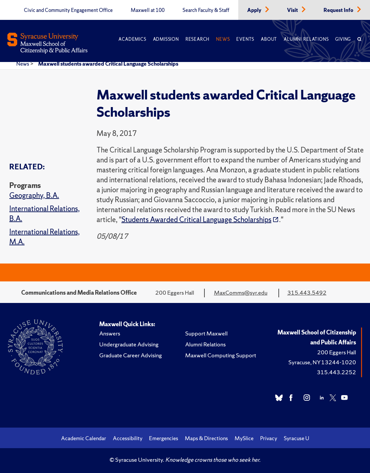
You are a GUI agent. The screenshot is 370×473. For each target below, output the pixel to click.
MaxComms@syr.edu (240, 292)
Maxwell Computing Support (220, 355)
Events (245, 39)
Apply (254, 10)
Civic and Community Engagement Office (68, 10)
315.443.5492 (307, 292)
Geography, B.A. (34, 195)
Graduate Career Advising (130, 355)
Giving (343, 39)
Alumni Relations (306, 39)
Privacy (268, 438)
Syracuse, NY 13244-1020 (322, 362)
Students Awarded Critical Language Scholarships (196, 219)
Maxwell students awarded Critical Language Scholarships (108, 63)
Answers (109, 333)
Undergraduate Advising (129, 344)
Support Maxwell (206, 333)
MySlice (244, 438)
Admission (166, 39)
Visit (293, 10)
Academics (132, 39)
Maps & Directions (206, 438)
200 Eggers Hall (336, 352)
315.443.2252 (336, 372)
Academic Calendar (83, 438)
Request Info (339, 10)
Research (197, 39)
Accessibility (127, 438)
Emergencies (163, 438)
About (269, 39)
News (223, 39)
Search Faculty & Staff (206, 10)
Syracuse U (296, 438)
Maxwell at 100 (148, 10)
